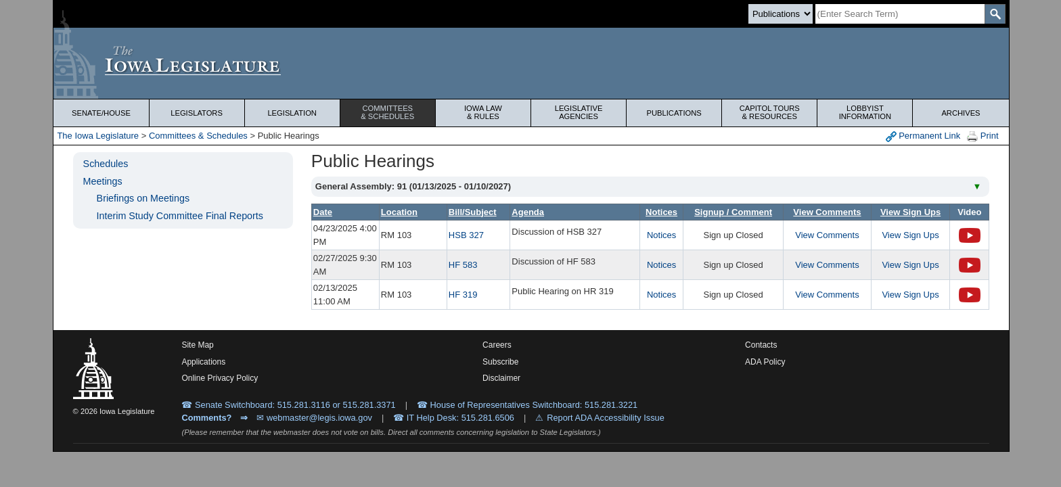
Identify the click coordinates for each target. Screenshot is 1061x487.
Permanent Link (923, 136)
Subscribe (500, 362)
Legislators (197, 113)
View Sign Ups (910, 235)
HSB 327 (466, 235)
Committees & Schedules (198, 136)
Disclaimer (501, 378)
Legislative (578, 112)
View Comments (827, 235)
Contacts (761, 345)
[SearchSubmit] (995, 14)
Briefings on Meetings (143, 198)
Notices (661, 235)
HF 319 (463, 294)
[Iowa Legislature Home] (530, 63)
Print (982, 136)
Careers (497, 345)
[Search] (900, 14)
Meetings (102, 181)
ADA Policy (765, 362)
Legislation (292, 113)
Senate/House (101, 113)
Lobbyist (864, 112)
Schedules (106, 163)
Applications (203, 362)
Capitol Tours (769, 112)
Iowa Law (483, 112)
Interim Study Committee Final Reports (180, 215)
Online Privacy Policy (219, 378)
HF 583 (463, 265)
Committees (387, 112)
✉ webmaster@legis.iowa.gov (314, 418)
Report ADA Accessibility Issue (605, 418)
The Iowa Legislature (98, 136)
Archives (960, 113)
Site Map (197, 345)
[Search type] (780, 14)
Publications (674, 113)
